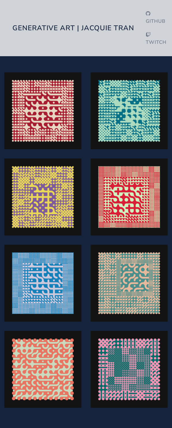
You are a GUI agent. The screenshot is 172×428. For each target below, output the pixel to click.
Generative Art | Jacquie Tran (73, 28)
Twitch (156, 39)
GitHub (155, 17)
